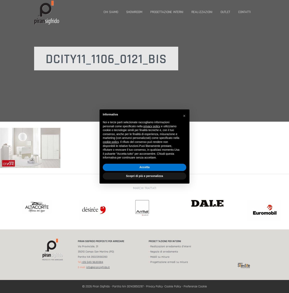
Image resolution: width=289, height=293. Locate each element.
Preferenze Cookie (195, 286)
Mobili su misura (159, 257)
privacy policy (151, 126)
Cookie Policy (173, 286)
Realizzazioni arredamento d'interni (170, 246)
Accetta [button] (144, 167)
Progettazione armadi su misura (169, 262)
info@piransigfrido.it (98, 267)
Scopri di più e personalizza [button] (144, 176)
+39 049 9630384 (92, 262)
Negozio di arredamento (164, 252)
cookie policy (111, 141)
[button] (184, 116)
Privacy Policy (154, 286)
